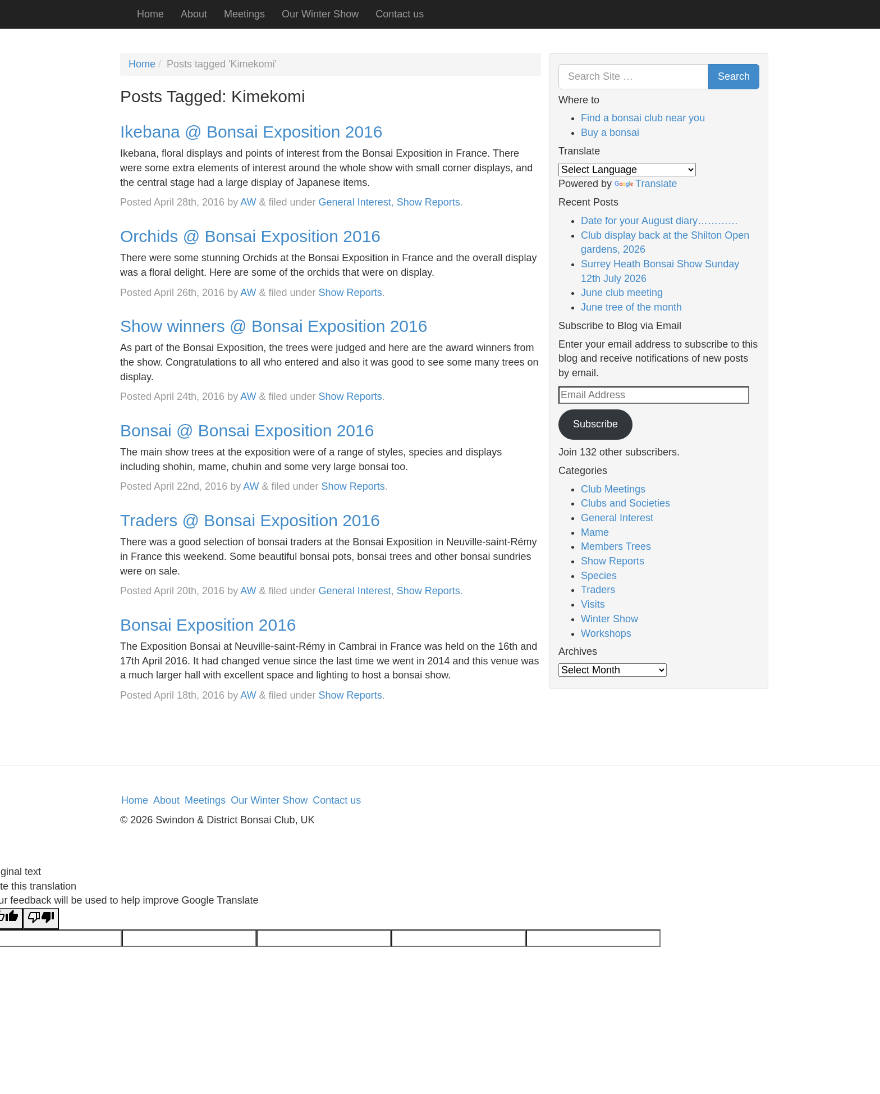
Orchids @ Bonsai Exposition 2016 (250, 236)
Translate (646, 183)
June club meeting (622, 292)
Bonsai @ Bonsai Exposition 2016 (247, 430)
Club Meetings (613, 489)
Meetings (244, 14)
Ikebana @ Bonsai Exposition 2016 (251, 131)
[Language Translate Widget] (627, 169)
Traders (598, 589)
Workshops (606, 633)
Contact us (399, 14)
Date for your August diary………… (659, 220)
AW (248, 202)
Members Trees (616, 546)
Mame (595, 532)
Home (150, 14)
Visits (593, 604)
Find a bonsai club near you (643, 118)
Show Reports (428, 202)
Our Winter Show (320, 14)
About (194, 14)
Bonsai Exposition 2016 (208, 625)
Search (734, 76)
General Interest (355, 202)
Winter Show (609, 619)
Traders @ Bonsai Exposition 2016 (250, 520)
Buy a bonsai (610, 132)
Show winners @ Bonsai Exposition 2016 (273, 326)
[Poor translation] (41, 918)
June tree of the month (631, 307)
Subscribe (595, 424)
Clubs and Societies (625, 503)
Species (599, 575)
